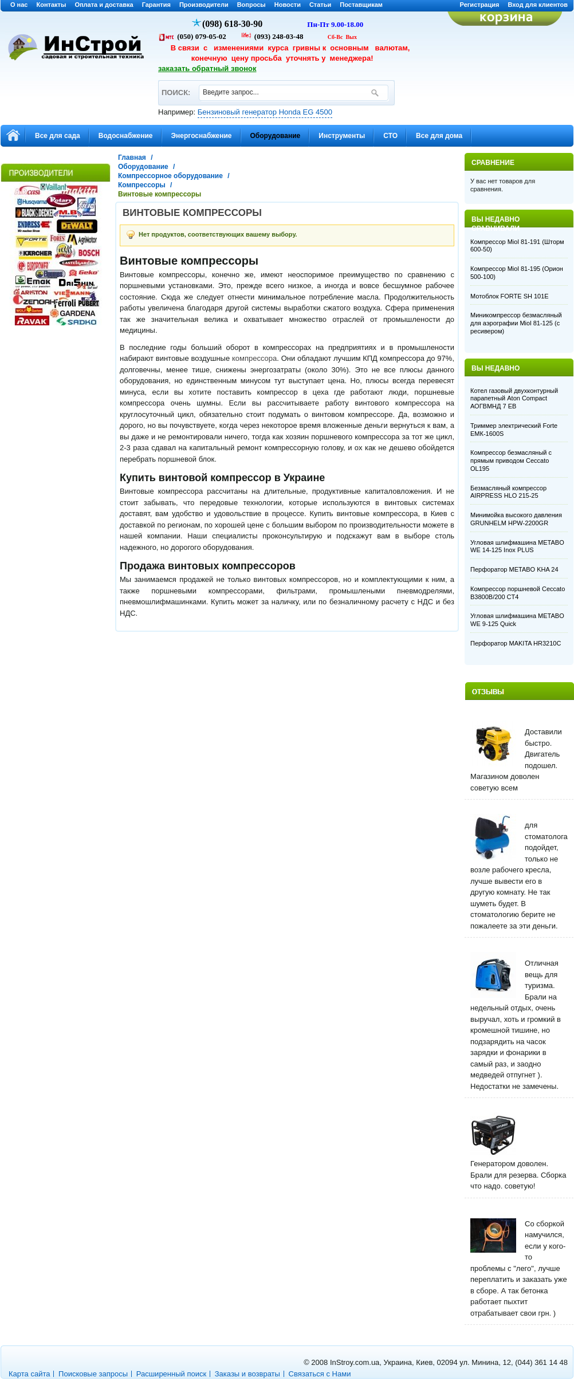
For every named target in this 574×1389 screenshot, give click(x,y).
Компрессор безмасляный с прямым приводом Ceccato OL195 (511, 460)
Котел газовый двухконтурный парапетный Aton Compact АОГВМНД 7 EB (514, 398)
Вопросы (251, 4)
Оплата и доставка (103, 4)
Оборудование (143, 167)
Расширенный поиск (171, 1374)
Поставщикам (361, 4)
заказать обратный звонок (207, 68)
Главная (132, 158)
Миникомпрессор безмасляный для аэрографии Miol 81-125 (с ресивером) (516, 323)
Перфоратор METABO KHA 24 (514, 569)
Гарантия (156, 4)
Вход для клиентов (538, 4)
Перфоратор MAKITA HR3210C (515, 643)
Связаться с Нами (320, 1374)
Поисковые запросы (93, 1374)
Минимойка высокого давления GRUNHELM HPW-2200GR (516, 518)
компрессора (254, 358)
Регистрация (480, 4)
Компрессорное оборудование (170, 176)
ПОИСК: (175, 87)
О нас (19, 4)
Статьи (320, 4)
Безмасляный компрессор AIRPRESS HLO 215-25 (508, 492)
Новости (287, 4)
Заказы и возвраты (247, 1374)
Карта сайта (29, 1374)
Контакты (51, 4)
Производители (204, 4)
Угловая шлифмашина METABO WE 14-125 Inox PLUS (517, 546)
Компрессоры (142, 185)
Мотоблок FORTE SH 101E (509, 296)
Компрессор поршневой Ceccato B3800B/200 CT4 (517, 592)
